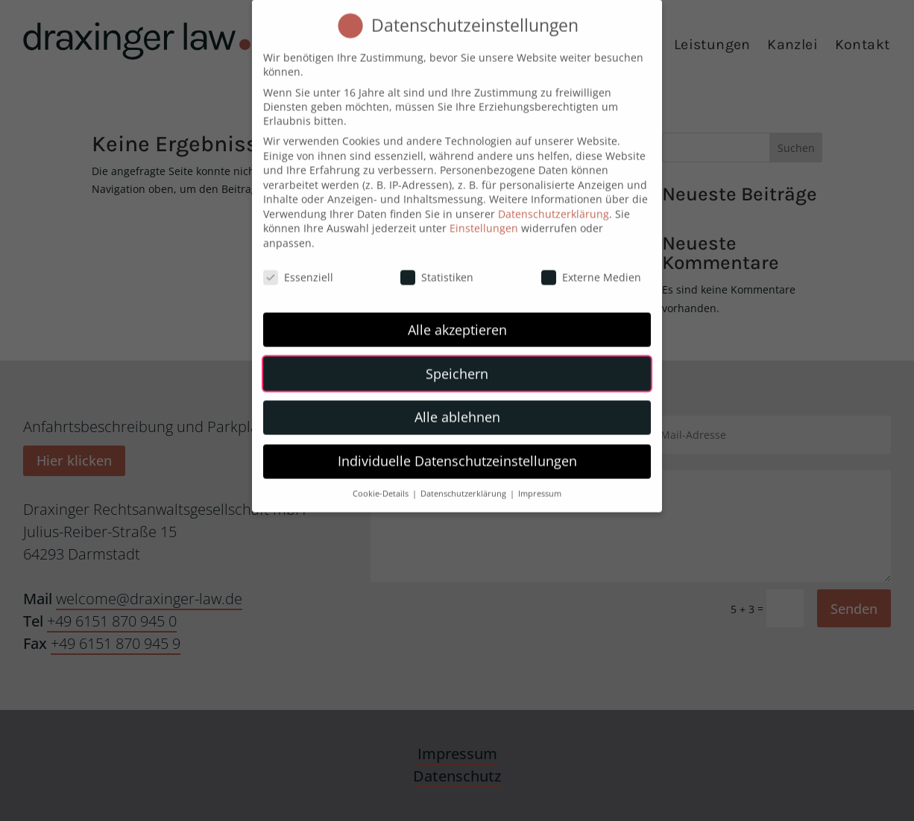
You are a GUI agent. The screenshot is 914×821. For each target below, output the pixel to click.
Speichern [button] (457, 361)
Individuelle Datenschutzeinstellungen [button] (457, 449)
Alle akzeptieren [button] (457, 317)
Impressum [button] (539, 482)
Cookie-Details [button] (382, 482)
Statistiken (436, 265)
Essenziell (298, 265)
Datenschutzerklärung (553, 201)
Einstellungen (484, 216)
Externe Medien (591, 265)
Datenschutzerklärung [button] (464, 482)
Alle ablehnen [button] (457, 405)
